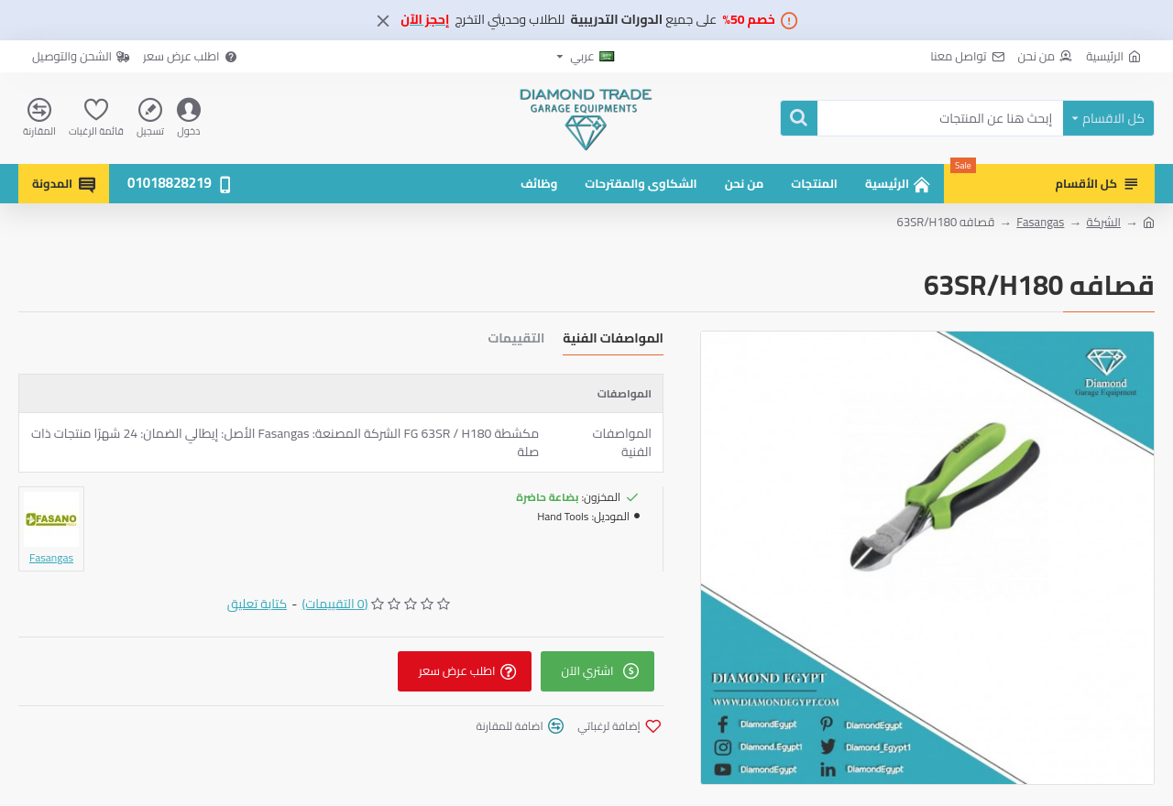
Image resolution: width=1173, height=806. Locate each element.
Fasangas (1040, 222)
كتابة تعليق (257, 604)
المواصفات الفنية (613, 340)
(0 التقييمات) (334, 604)
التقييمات (516, 340)
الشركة (1103, 222)
